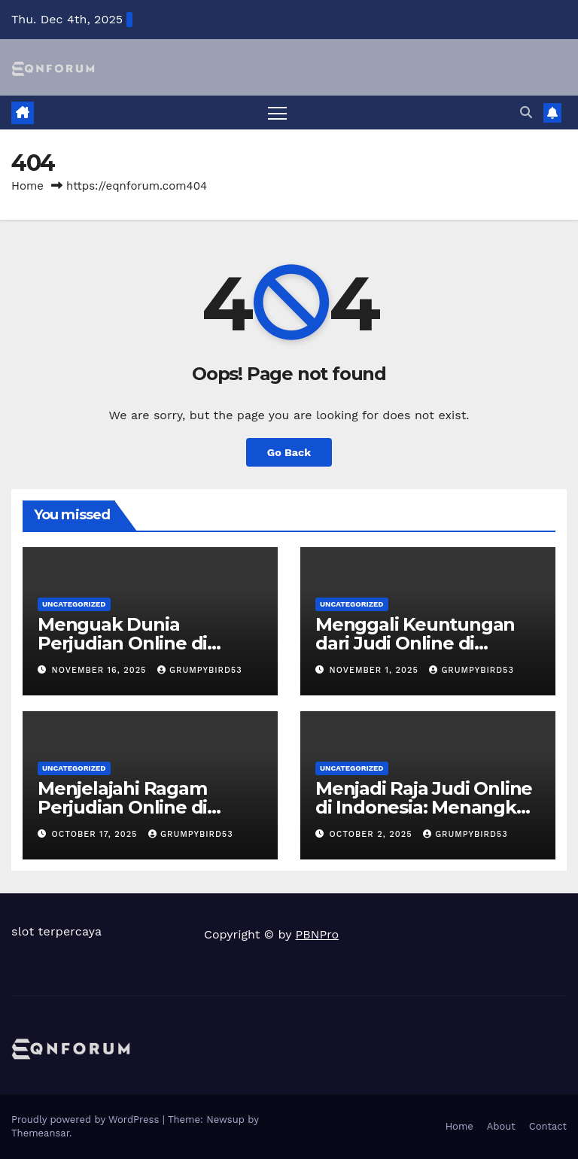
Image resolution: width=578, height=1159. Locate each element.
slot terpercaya (56, 931)
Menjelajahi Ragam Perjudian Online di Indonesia (122, 807)
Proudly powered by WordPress (87, 1119)
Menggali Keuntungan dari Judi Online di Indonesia (415, 643)
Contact (548, 1126)
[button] (526, 112)
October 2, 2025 (373, 834)
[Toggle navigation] (277, 112)
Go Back (289, 452)
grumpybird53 (199, 670)
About (501, 1126)
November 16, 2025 (101, 670)
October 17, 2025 (96, 834)
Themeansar (40, 1133)
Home (27, 186)
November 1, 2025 (376, 670)
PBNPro (317, 934)
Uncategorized (74, 604)
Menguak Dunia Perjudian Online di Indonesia (122, 643)
